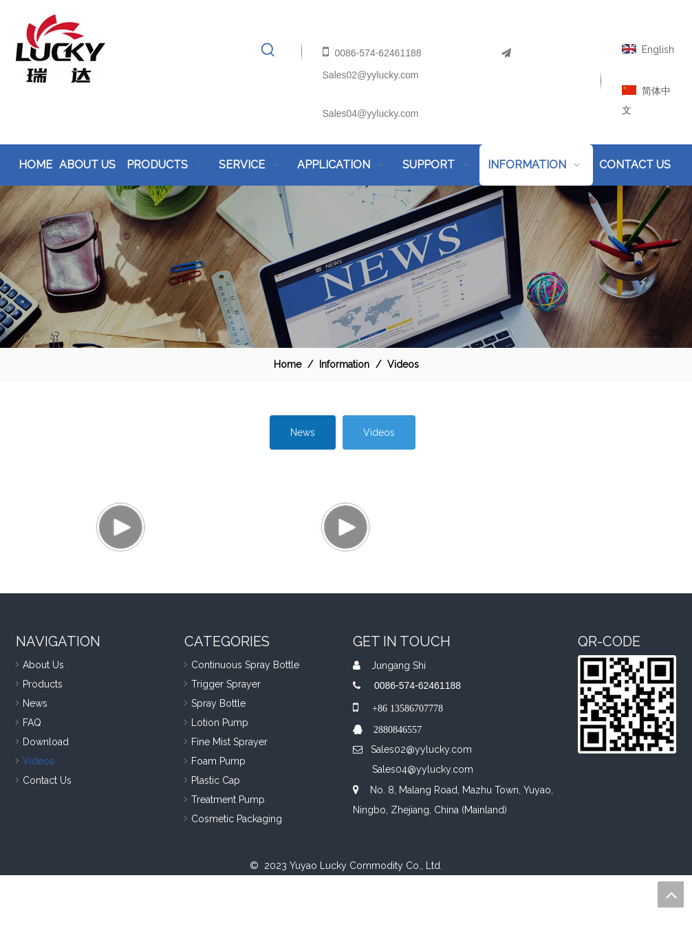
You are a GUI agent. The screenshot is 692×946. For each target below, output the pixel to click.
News (302, 432)
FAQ (32, 793)
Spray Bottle (218, 774)
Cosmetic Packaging (236, 889)
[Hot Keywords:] (268, 50)
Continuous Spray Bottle (245, 735)
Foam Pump (218, 831)
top (671, 894)
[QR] (627, 775)
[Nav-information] (346, 267)
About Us (43, 735)
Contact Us (47, 851)
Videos (379, 432)
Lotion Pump (219, 793)
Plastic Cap (215, 851)
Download (46, 812)
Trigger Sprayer (226, 754)
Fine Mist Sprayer (229, 812)
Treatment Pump (228, 870)
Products (43, 754)
